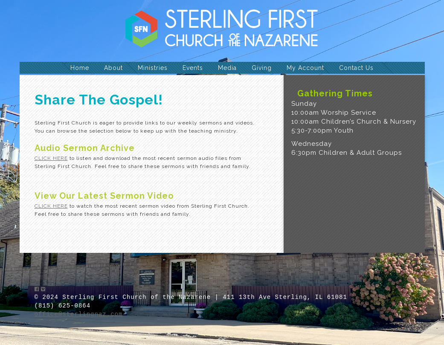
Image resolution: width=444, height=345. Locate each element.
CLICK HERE (51, 158)
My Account (305, 67)
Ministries (153, 67)
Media (227, 67)
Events (193, 67)
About (113, 67)
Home (79, 67)
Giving (262, 67)
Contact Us (356, 67)
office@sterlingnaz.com (79, 314)
